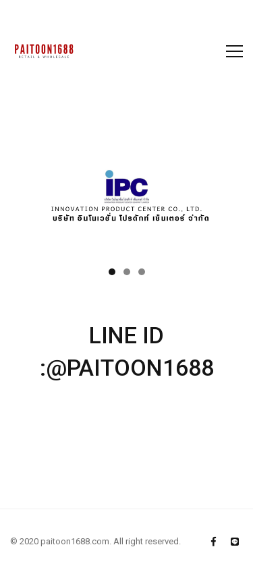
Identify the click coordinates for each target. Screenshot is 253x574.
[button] (112, 271)
